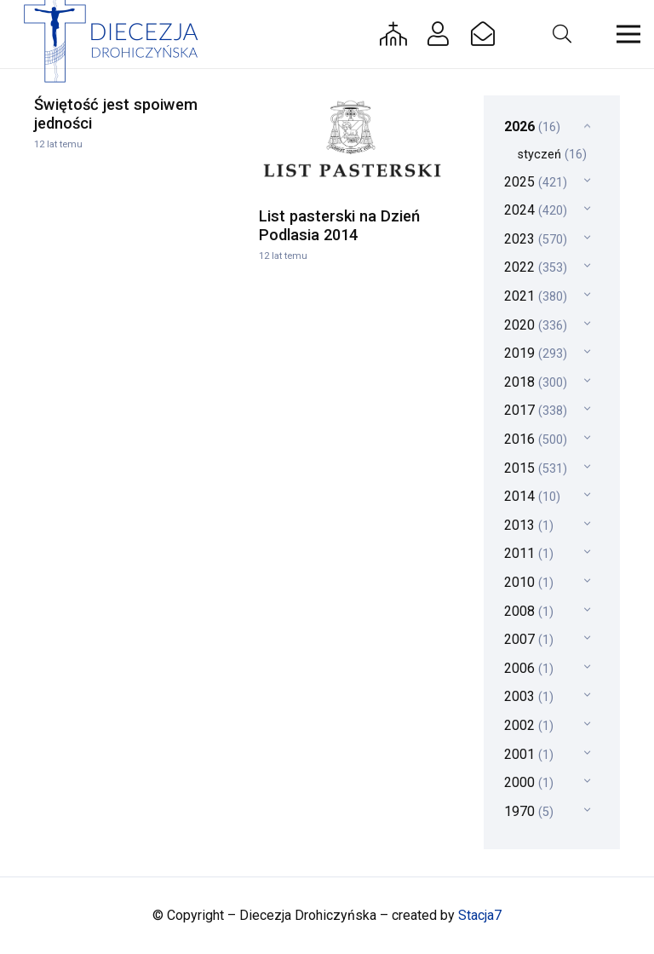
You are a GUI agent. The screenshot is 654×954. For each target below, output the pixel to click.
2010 (529, 582)
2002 (529, 725)
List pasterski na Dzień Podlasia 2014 (339, 225)
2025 (535, 182)
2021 (535, 296)
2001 (529, 754)
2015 (535, 468)
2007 (529, 639)
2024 (535, 210)
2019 (535, 353)
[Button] (393, 34)
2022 (535, 267)
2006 (529, 668)
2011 (529, 553)
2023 (535, 239)
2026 (532, 126)
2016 (535, 439)
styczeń (552, 154)
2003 (529, 696)
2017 (535, 410)
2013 (529, 525)
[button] (561, 34)
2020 (535, 325)
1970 (529, 811)
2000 (529, 782)
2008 (529, 611)
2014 (532, 496)
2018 (535, 382)
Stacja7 (480, 915)
